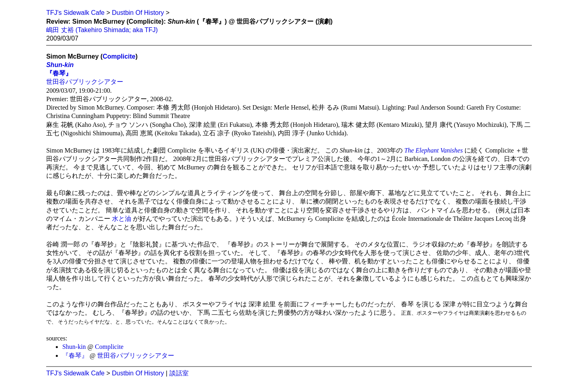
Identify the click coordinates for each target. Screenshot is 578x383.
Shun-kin (59, 64)
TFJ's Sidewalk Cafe (75, 12)
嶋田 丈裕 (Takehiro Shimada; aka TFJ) (102, 29)
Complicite (119, 56)
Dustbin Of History (138, 12)
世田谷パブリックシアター (84, 81)
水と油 (121, 218)
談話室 (179, 373)
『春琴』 (59, 73)
